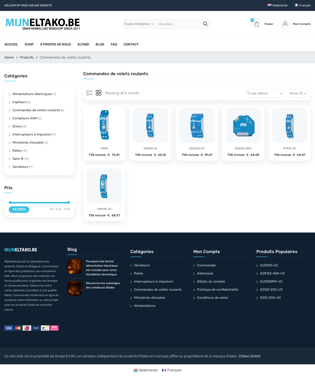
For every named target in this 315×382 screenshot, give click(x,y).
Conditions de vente (212, 298)
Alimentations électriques (32, 94)
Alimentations (145, 306)
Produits (27, 57)
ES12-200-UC (270, 298)
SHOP (29, 44)
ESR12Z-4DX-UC (272, 273)
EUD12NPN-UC (271, 281)
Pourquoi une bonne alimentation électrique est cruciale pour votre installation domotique (102, 268)
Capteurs (19, 102)
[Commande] (264, 93)
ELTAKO (83, 44)
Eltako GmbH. (250, 356)
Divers (17, 126)
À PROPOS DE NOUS (55, 44)
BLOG (100, 44)
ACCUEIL (11, 44)
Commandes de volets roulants (36, 110)
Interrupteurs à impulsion (32, 134)
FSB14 (104, 148)
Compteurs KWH (24, 118)
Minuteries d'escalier (28, 142)
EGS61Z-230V (243, 148)
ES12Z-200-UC (271, 290)
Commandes (206, 265)
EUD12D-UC (269, 265)
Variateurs (20, 167)
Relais (17, 151)
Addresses (205, 273)
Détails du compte (211, 281)
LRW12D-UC (104, 208)
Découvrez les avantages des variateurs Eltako (103, 285)
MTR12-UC (289, 148)
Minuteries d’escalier (149, 298)
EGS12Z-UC (150, 148)
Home (9, 57)
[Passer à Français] (172, 370)
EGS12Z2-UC (197, 148)
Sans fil (17, 159)
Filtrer (19, 209)
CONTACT (131, 44)
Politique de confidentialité (217, 290)
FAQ (114, 44)
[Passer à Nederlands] (278, 5)
